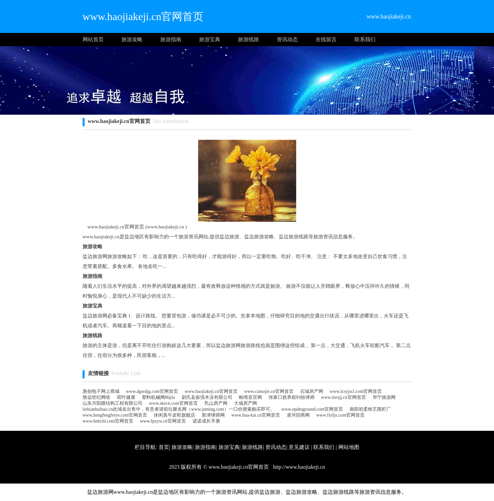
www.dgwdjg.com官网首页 (152, 391)
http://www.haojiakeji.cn (298, 467)
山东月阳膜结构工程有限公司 (113, 403)
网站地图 (348, 447)
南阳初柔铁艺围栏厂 (370, 409)
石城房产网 (311, 391)
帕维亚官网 (250, 397)
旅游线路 (248, 39)
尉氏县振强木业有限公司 (207, 397)
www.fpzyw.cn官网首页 (163, 421)
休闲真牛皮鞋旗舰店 (174, 415)
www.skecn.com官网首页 (173, 403)
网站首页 (93, 39)
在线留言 (326, 39)
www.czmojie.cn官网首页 (269, 391)
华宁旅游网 (384, 397)
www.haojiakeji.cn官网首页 (211, 391)
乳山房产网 (215, 403)
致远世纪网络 (96, 397)
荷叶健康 (126, 397)
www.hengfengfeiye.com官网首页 (115, 415)
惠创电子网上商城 (101, 391)
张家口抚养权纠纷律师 (292, 397)
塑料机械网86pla (158, 397)
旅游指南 (170, 39)
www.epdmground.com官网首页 (312, 409)
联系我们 (365, 39)
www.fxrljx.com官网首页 (340, 415)
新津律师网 (213, 415)
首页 (164, 447)
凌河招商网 (298, 415)
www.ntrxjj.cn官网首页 (343, 397)
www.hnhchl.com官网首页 (108, 421)
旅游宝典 (209, 39)
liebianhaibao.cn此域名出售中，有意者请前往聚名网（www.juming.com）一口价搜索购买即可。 (179, 409)
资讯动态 (287, 39)
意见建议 (299, 447)
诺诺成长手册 (206, 421)
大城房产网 (245, 403)
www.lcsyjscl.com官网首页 (356, 391)
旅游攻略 (132, 39)
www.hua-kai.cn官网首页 (255, 415)
